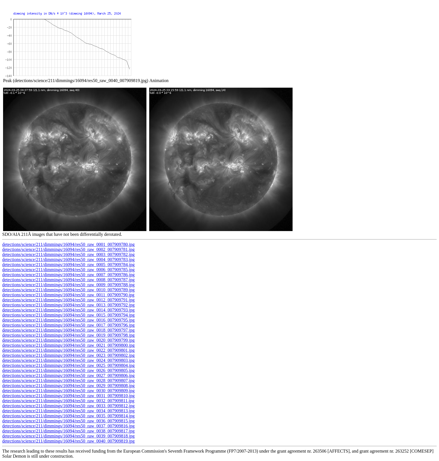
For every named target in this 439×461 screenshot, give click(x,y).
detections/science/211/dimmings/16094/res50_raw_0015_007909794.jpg (68, 315)
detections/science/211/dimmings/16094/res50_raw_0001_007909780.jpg (68, 244)
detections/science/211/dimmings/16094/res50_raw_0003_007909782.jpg (68, 254)
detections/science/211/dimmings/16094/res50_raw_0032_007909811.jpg (68, 400)
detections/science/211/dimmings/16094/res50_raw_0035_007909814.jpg (68, 415)
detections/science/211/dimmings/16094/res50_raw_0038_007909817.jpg (68, 431)
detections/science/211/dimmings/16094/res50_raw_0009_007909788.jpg (68, 284)
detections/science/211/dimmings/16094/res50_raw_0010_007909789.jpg (68, 289)
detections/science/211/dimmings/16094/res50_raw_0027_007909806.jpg (68, 375)
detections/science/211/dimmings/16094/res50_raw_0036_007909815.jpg (68, 420)
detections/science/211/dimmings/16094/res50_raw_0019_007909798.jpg (68, 335)
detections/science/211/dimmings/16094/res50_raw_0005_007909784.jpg (68, 264)
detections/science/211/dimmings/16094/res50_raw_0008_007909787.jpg (68, 279)
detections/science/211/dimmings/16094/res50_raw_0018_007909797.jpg (68, 330)
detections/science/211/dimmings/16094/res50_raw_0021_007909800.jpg (68, 345)
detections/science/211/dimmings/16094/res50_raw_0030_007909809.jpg (68, 390)
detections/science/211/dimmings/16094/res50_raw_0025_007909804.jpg (68, 365)
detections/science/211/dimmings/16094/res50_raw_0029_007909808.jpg (68, 385)
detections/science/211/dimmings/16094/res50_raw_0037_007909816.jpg (68, 425)
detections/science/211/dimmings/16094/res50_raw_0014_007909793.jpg (68, 310)
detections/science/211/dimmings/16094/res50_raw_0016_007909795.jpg (68, 320)
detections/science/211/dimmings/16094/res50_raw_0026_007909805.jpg (68, 370)
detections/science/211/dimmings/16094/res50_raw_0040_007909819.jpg (68, 441)
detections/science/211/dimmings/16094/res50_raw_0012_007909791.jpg (68, 299)
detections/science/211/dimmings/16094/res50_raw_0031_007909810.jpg (68, 395)
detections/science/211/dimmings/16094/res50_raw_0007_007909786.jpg (68, 274)
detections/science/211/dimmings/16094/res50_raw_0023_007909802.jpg (68, 355)
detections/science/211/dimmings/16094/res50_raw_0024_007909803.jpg (68, 360)
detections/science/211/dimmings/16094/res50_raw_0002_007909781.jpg (68, 249)
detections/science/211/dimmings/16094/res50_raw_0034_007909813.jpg (68, 410)
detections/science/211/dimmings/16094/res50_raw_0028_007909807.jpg (68, 380)
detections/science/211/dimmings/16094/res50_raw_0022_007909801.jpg (68, 350)
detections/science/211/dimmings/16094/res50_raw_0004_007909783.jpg (68, 259)
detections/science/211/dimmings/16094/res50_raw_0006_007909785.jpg (68, 269)
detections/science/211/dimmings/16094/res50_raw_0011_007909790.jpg (68, 294)
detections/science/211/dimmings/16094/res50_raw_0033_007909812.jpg (68, 405)
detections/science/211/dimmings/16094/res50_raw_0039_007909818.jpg (68, 436)
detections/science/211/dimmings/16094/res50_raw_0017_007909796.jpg (68, 325)
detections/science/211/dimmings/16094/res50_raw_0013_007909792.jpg (68, 304)
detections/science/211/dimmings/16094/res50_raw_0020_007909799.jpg (68, 340)
